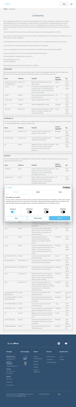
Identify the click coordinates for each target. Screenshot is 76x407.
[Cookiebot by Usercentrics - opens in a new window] (63, 188)
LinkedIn (20, 87)
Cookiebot (35, 65)
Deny (16, 218)
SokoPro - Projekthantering (37, 357)
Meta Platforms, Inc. (23, 260)
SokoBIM (35, 361)
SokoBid (35, 367)
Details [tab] (38, 192)
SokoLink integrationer (36, 371)
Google (20, 222)
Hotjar (19, 169)
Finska (61, 356)
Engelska (62, 359)
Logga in (64, 4)
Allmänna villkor (51, 356)
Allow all (59, 218)
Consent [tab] (16, 192)
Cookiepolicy (50, 359)
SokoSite (35, 364)
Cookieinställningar (51, 362)
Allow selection (38, 218)
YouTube (20, 256)
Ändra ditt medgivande (9, 61)
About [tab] (60, 192)
